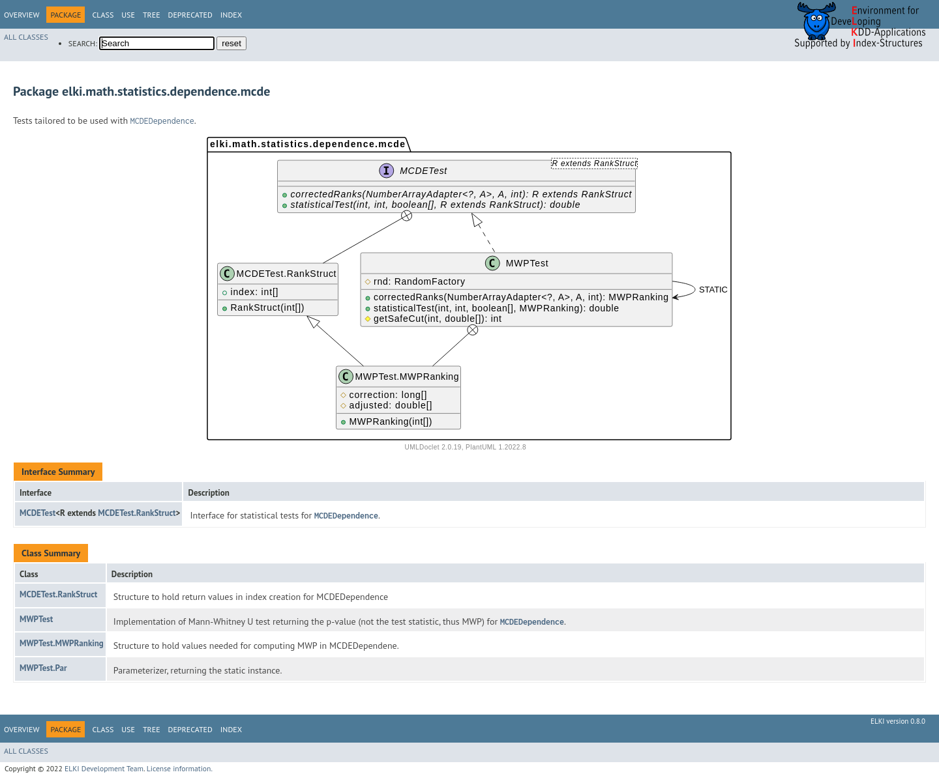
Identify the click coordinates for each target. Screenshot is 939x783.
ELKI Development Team (104, 768)
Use (128, 15)
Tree (151, 15)
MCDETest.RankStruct (136, 513)
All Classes (26, 37)
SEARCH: (82, 43)
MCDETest (37, 513)
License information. (180, 768)
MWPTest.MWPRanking (62, 643)
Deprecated (190, 15)
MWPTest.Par (43, 668)
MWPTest (36, 619)
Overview (21, 15)
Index (231, 15)
